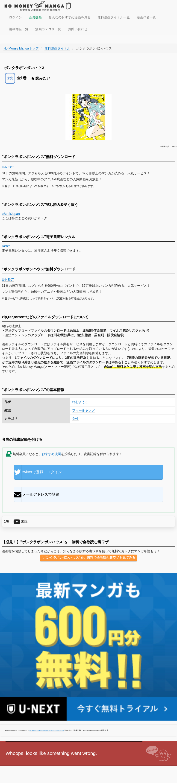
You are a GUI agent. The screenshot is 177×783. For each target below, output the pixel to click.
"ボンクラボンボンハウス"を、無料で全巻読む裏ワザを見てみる (88, 557)
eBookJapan (11, 214)
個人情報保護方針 (34, 730)
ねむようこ (80, 402)
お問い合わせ (77, 29)
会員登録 (35, 17)
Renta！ (8, 246)
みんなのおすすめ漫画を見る (70, 17)
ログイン (15, 17)
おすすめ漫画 (51, 454)
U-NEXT (8, 167)
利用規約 (41, 730)
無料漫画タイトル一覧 (113, 17)
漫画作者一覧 (146, 17)
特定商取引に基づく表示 (50, 730)
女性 (75, 419)
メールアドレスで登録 (36, 494)
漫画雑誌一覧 (18, 29)
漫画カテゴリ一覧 (48, 29)
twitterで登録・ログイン (38, 472)
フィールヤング (83, 410)
